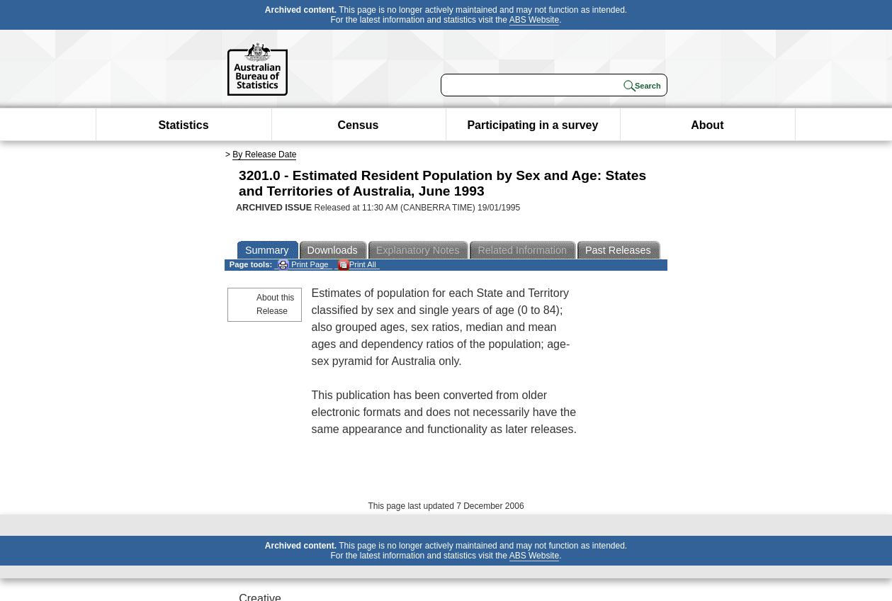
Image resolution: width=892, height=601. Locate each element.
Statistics (183, 125)
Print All (357, 264)
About (707, 125)
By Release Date (264, 154)
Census (358, 125)
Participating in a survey (532, 125)
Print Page (303, 264)
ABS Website (534, 20)
